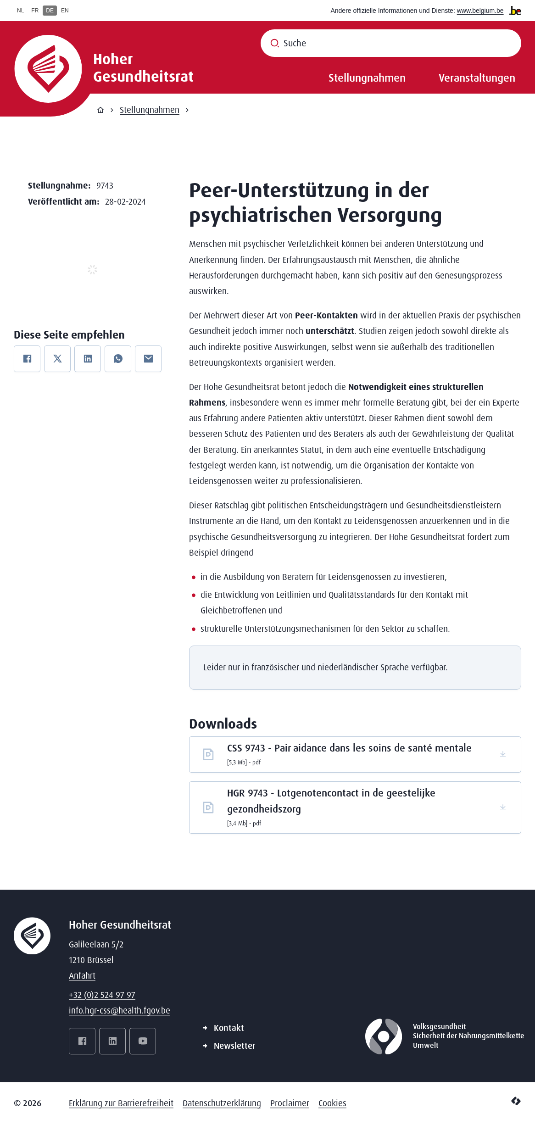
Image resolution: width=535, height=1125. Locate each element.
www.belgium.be (480, 10)
